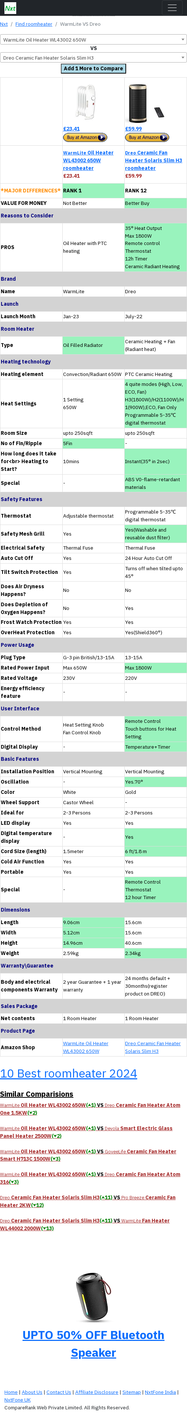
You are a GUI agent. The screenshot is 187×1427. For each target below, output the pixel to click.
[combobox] (93, 39)
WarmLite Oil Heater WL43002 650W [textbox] (44, 39)
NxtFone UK (17, 1399)
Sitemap (131, 1392)
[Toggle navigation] (172, 7)
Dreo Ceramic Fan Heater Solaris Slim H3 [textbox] (48, 57)
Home (11, 1392)
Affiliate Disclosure (96, 1392)
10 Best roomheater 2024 (68, 1073)
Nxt (4, 24)
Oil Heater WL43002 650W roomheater (88, 160)
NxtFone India (160, 1392)
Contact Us (58, 1392)
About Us (32, 1392)
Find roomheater (33, 24)
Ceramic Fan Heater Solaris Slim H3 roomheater (153, 160)
